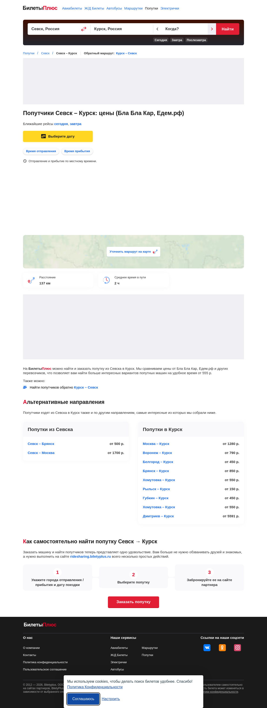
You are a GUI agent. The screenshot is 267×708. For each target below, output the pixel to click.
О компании (31, 648)
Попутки (151, 8)
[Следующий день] (212, 29)
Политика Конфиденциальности (95, 687)
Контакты (29, 655)
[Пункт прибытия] (121, 29)
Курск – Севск (126, 53)
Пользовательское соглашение (45, 669)
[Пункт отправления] (59, 29)
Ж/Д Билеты (94, 8)
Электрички (169, 8)
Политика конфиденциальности (45, 662)
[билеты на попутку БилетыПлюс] (40, 625)
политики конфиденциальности (217, 691)
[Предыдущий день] (157, 29)
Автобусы (114, 8)
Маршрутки (133, 8)
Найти (228, 29)
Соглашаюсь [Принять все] (83, 699)
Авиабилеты (72, 8)
